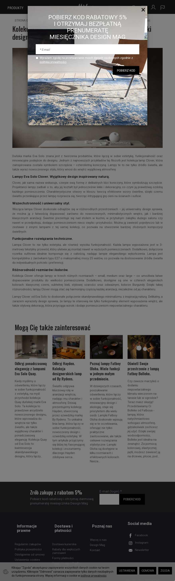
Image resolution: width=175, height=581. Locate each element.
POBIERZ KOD (126, 70)
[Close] (143, 10)
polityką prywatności (53, 62)
